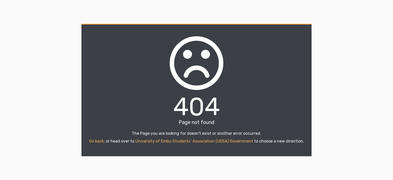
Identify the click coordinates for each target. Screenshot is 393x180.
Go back (96, 141)
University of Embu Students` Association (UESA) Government (194, 141)
